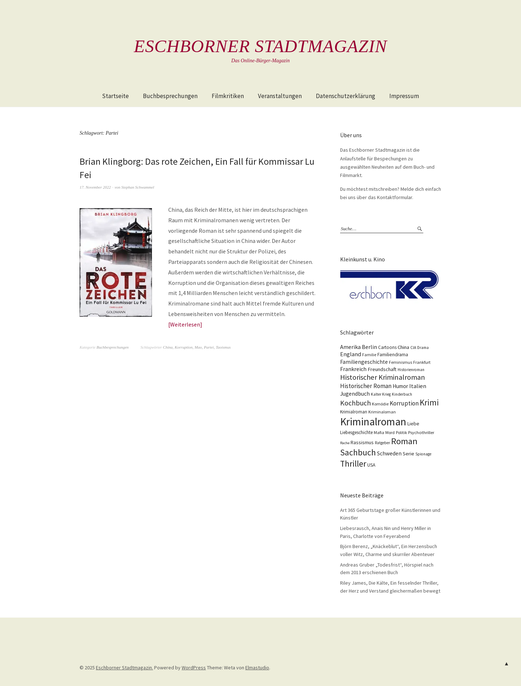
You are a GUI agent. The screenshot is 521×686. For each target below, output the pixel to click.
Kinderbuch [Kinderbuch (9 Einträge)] (402, 394)
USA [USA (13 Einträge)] (371, 465)
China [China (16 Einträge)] (403, 347)
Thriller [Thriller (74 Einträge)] (353, 463)
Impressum (404, 96)
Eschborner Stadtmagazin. (124, 667)
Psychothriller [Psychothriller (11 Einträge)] (421, 432)
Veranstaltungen (280, 96)
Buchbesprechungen (170, 96)
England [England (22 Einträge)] (350, 354)
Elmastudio (257, 667)
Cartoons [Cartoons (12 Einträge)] (387, 347)
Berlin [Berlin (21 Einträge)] (369, 346)
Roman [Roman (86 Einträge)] (404, 441)
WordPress (194, 667)
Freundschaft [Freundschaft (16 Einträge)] (382, 369)
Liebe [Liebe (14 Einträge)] (413, 423)
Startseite (115, 96)
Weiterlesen (185, 324)
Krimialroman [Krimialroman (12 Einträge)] (353, 412)
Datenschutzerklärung (345, 96)
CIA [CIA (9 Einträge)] (413, 347)
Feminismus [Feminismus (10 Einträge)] (400, 362)
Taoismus (223, 347)
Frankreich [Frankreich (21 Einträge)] (353, 369)
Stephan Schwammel (137, 187)
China (168, 347)
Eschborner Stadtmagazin (260, 46)
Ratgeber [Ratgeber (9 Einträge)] (382, 442)
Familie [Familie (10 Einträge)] (369, 354)
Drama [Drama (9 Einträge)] (423, 347)
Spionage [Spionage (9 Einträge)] (423, 453)
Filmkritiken (228, 96)
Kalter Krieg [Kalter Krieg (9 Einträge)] (381, 394)
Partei (209, 347)
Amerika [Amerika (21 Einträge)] (350, 346)
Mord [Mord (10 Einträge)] (390, 432)
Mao (198, 347)
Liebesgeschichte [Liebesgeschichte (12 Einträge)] (356, 432)
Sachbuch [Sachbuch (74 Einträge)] (358, 452)
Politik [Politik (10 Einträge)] (401, 432)
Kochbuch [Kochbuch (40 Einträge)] (355, 402)
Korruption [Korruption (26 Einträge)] (404, 403)
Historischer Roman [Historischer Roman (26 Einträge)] (365, 386)
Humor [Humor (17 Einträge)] (400, 386)
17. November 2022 (95, 187)
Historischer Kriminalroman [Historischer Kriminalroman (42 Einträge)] (382, 377)
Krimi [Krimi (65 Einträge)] (429, 402)
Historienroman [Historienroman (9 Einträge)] (411, 369)
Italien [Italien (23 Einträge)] (417, 386)
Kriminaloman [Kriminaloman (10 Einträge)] (382, 411)
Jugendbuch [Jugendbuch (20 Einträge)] (355, 393)
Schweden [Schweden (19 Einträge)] (389, 453)
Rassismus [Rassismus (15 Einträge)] (362, 442)
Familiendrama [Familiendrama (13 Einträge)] (392, 355)
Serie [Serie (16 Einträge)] (408, 453)
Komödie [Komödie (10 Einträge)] (380, 404)
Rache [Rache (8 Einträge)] (345, 443)
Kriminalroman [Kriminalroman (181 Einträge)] (373, 421)
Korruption (184, 347)
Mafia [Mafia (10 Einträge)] (379, 432)
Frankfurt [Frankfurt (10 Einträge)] (422, 362)
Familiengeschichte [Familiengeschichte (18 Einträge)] (364, 361)
